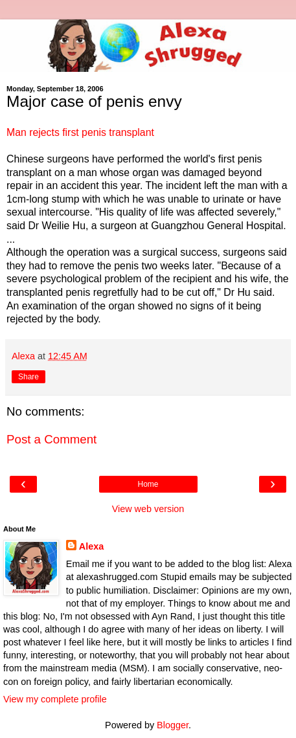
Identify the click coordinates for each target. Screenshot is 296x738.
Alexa (91, 546)
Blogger (172, 725)
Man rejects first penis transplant (80, 132)
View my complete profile (55, 699)
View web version (148, 509)
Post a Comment (51, 439)
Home (147, 484)
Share (28, 376)
